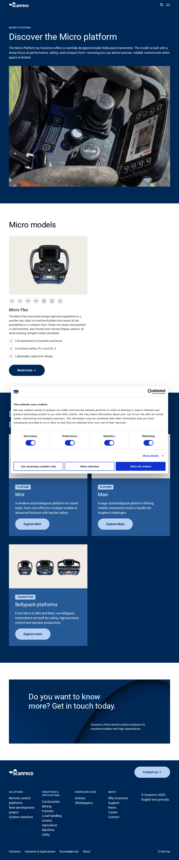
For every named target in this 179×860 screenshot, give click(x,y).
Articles (80, 798)
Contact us (150, 772)
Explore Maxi (115, 524)
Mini (19, 494)
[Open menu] (168, 5)
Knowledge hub (85, 792)
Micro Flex (18, 309)
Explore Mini (32, 524)
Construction (51, 801)
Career (113, 812)
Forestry (47, 811)
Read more (25, 370)
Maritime (48, 830)
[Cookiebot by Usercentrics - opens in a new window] (150, 391)
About (112, 792)
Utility (46, 834)
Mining (46, 806)
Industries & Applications (51, 794)
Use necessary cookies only (38, 466)
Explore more (33, 634)
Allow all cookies (140, 466)
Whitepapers (84, 803)
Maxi (103, 494)
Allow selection (89, 466)
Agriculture (49, 825)
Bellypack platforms (36, 604)
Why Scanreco (118, 798)
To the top (164, 851)
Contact (113, 817)
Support (113, 803)
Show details (151, 455)
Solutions (16, 792)
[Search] (161, 4)
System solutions (21, 817)
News (112, 807)
